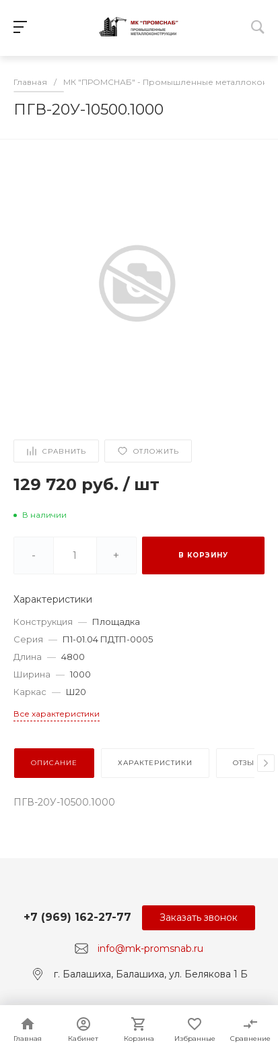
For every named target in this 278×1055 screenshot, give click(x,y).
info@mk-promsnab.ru (150, 948)
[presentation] (266, 763)
